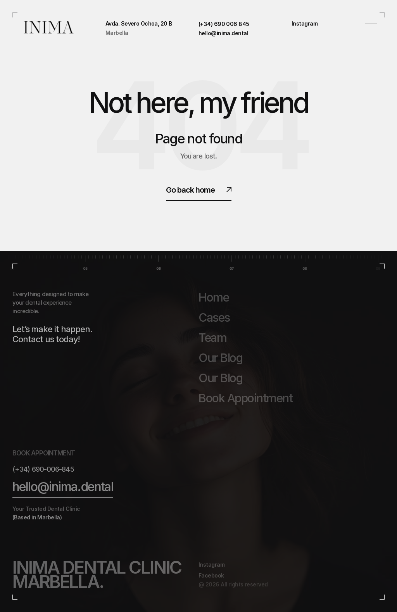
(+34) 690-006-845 (43, 469)
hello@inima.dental (62, 486)
